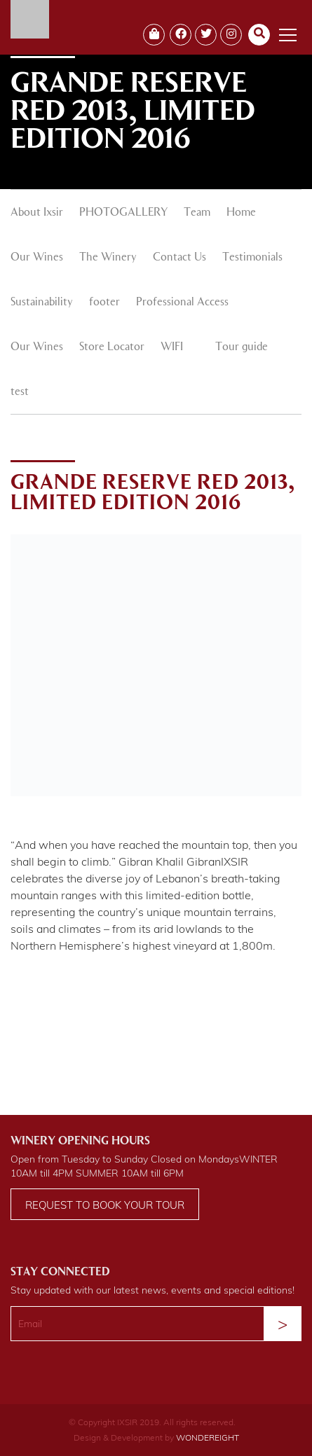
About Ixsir (37, 213)
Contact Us (179, 257)
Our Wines (37, 257)
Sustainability (42, 302)
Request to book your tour (104, 1205)
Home (241, 213)
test (20, 392)
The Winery (108, 257)
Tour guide (241, 347)
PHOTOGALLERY (123, 213)
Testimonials (252, 257)
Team (197, 213)
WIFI (172, 347)
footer (104, 302)
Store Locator (111, 347)
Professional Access (182, 302)
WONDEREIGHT (207, 1437)
